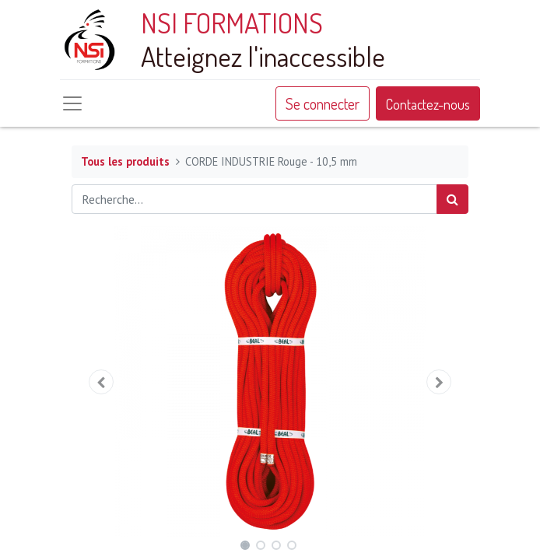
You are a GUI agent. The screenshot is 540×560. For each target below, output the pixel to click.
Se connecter (322, 103)
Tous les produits (125, 161)
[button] (101, 382)
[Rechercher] (452, 199)
